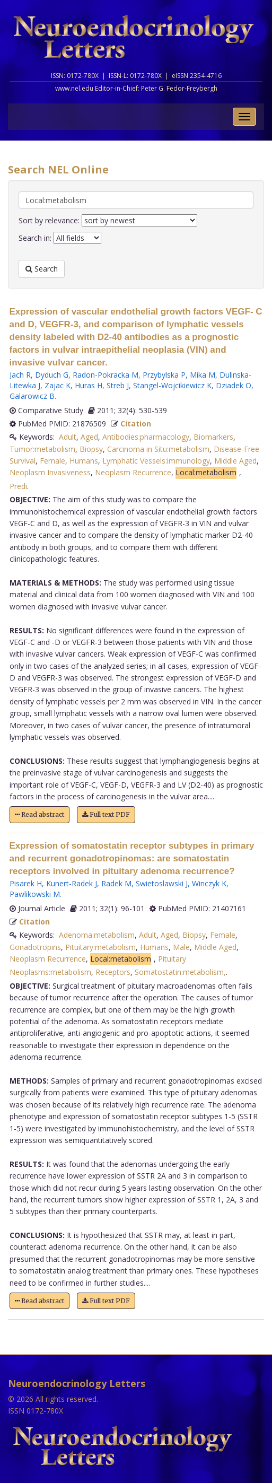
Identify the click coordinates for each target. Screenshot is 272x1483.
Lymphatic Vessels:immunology (156, 461)
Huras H (88, 385)
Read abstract (39, 814)
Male (181, 947)
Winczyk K (209, 883)
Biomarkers (213, 437)
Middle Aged (235, 461)
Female (52, 461)
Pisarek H (26, 883)
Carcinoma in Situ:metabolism (158, 449)
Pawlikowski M (35, 894)
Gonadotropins (35, 947)
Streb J (118, 385)
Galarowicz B (32, 396)
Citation (135, 423)
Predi (18, 486)
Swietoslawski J (162, 883)
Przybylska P (164, 375)
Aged (89, 437)
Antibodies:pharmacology (145, 437)
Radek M (116, 883)
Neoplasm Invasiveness (50, 472)
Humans (83, 461)
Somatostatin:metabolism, (180, 972)
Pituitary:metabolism (100, 947)
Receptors (112, 972)
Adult (67, 437)
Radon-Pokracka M (105, 375)
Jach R (20, 375)
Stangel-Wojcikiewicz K (172, 385)
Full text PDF (106, 814)
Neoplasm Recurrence (133, 472)
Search (41, 269)
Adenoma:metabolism (97, 935)
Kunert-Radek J (71, 883)
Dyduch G (51, 375)
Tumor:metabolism (42, 449)
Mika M (202, 375)
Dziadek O (233, 385)
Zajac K (58, 385)
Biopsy (91, 449)
